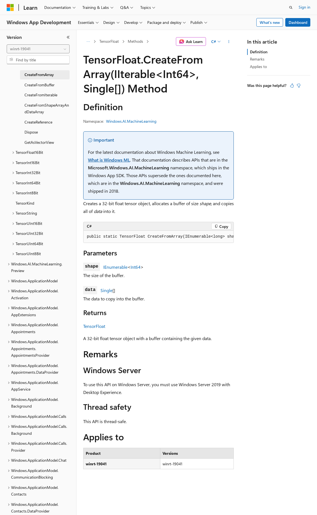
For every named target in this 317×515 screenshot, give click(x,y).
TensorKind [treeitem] (25, 203)
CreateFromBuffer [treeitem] (39, 84)
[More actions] (229, 41)
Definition (258, 51)
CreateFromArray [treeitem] (39, 74)
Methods (135, 41)
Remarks (257, 59)
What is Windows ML (109, 160)
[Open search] (290, 7)
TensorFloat (109, 41)
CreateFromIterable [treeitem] (40, 94)
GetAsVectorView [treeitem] (39, 142)
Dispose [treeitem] (31, 132)
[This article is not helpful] (298, 85)
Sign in (304, 7)
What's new (270, 22)
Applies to (258, 66)
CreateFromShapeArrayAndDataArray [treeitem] (46, 108)
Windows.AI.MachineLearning (131, 121)
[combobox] (38, 48)
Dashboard (298, 22)
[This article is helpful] (292, 85)
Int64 (136, 267)
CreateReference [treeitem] (38, 122)
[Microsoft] (10, 7)
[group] (158, 237)
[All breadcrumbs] (88, 41)
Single (106, 290)
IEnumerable (115, 267)
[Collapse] (68, 37)
